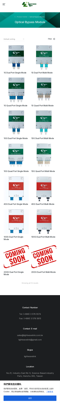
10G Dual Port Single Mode (16, 138)
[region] (30, 392)
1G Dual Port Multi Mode (42, 72)
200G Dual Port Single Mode (14, 273)
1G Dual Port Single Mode (15, 72)
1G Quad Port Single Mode (15, 105)
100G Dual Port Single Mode (13, 238)
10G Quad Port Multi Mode (43, 171)
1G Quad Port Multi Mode (42, 105)
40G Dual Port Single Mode (16, 204)
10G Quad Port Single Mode (16, 171)
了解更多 (49, 391)
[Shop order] (14, 39)
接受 (30, 398)
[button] (3, 4)
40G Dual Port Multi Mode (42, 204)
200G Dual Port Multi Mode (43, 272)
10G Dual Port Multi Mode (42, 138)
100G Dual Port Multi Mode (43, 237)
